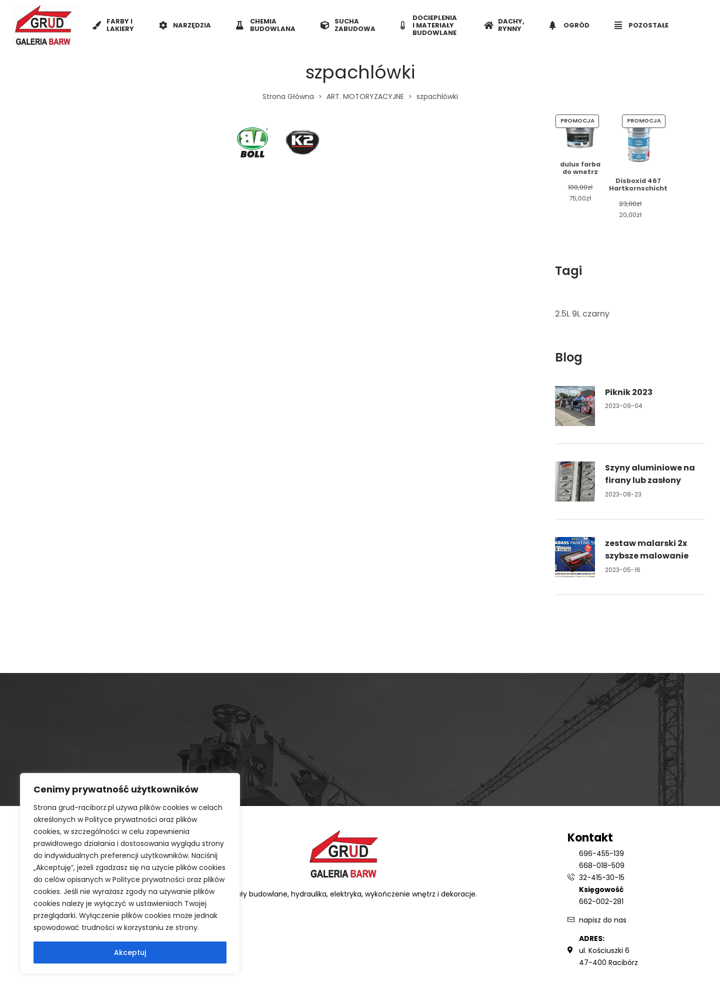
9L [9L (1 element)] (576, 314)
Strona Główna (288, 97)
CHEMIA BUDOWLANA (266, 25)
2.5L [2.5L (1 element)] (562, 314)
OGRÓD (570, 25)
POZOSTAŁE (641, 25)
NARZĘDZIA (185, 25)
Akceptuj (130, 953)
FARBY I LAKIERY (113, 25)
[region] (130, 873)
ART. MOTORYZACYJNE (365, 97)
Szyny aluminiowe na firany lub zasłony (650, 474)
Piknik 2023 (628, 392)
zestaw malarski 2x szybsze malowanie (646, 550)
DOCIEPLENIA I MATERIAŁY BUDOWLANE (428, 25)
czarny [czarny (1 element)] (596, 314)
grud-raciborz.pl (87, 807)
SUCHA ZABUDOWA (348, 25)
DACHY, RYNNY (504, 25)
